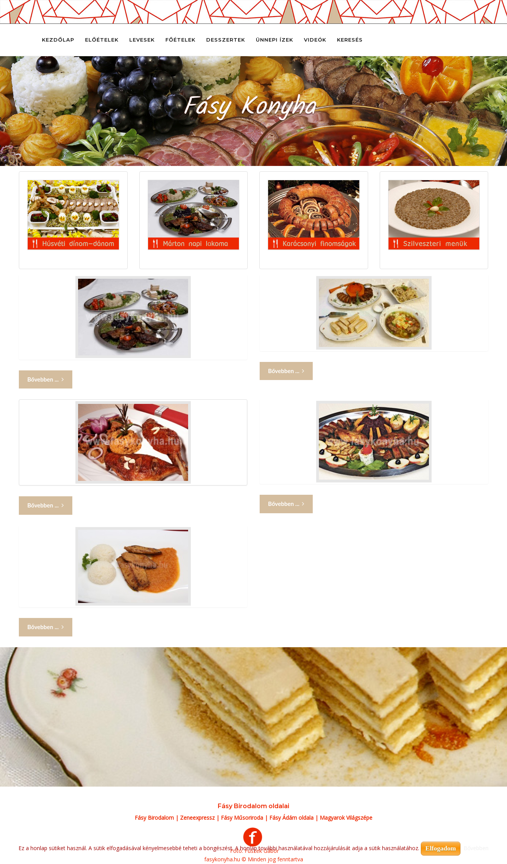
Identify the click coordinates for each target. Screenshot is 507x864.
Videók (315, 40)
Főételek (180, 40)
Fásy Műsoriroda (242, 817)
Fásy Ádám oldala (291, 817)
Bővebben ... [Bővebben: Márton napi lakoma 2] (286, 371)
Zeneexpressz (197, 817)
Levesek (142, 40)
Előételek (101, 40)
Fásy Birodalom (154, 817)
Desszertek (225, 40)
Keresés (350, 40)
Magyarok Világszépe (346, 817)
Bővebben (476, 848)
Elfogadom (440, 848)
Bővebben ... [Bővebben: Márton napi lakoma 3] (45, 505)
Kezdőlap (58, 40)
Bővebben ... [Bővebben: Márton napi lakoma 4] (286, 504)
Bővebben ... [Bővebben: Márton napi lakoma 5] (45, 627)
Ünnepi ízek (274, 40)
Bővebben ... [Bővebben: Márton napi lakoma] (45, 379)
